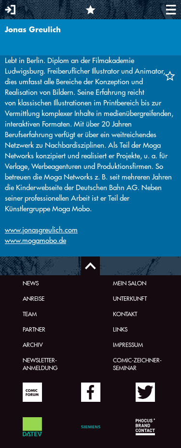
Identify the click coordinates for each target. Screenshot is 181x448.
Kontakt (125, 314)
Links (120, 329)
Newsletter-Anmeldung (40, 363)
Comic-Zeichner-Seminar (137, 363)
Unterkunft (130, 298)
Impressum (128, 344)
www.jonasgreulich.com (41, 229)
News (31, 283)
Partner (34, 329)
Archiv (33, 344)
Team (30, 314)
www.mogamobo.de (35, 240)
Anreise (33, 298)
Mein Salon (129, 283)
